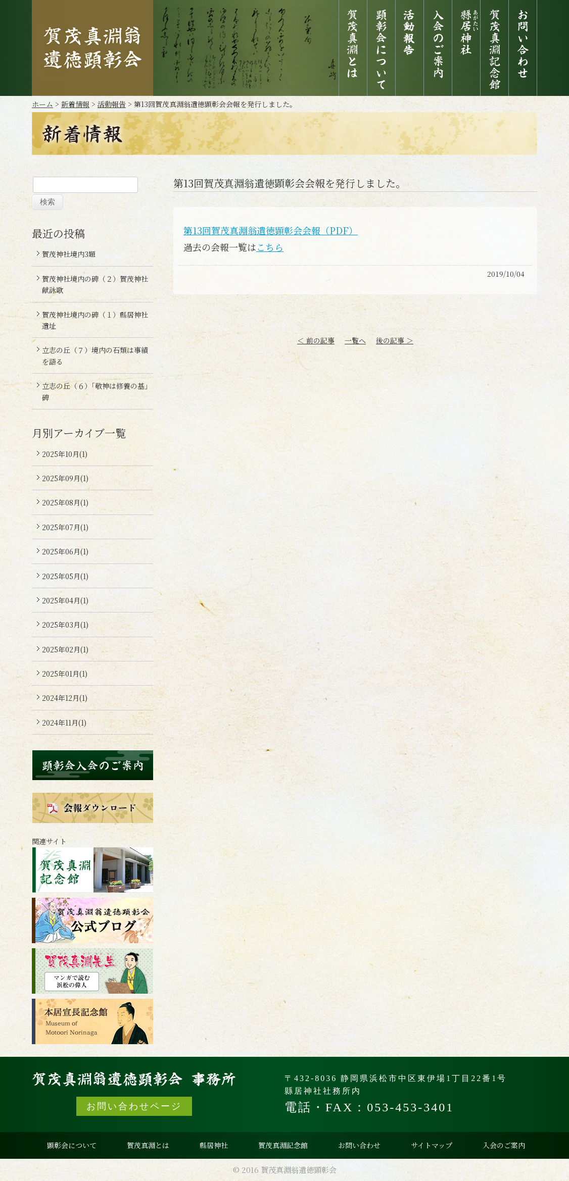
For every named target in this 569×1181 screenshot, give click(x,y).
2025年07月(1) (65, 527)
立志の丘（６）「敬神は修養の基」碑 (95, 391)
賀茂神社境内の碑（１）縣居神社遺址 (95, 320)
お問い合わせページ (134, 1106)
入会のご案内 (438, 48)
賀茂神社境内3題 (69, 254)
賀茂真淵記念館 (494, 48)
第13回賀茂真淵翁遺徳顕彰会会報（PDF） (270, 230)
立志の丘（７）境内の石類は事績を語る (95, 355)
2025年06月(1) (65, 551)
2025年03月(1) (65, 625)
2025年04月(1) (65, 600)
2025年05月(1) (65, 576)
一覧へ (355, 340)
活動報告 (409, 48)
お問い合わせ (523, 48)
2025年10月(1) (64, 454)
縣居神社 (466, 48)
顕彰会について (381, 48)
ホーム (42, 104)
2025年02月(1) (65, 649)
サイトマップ (431, 1145)
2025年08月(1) (65, 502)
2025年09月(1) (65, 478)
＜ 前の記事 (316, 340)
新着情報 (75, 104)
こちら (269, 246)
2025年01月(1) (64, 674)
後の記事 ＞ (394, 340)
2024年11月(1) (64, 722)
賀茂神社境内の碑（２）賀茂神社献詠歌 (95, 284)
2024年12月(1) (64, 698)
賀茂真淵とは (353, 48)
